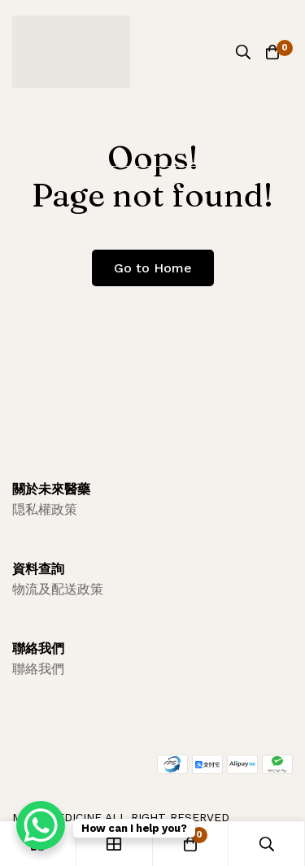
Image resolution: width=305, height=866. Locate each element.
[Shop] (114, 843)
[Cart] (272, 52)
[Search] (243, 52)
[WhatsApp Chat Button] (40, 825)
